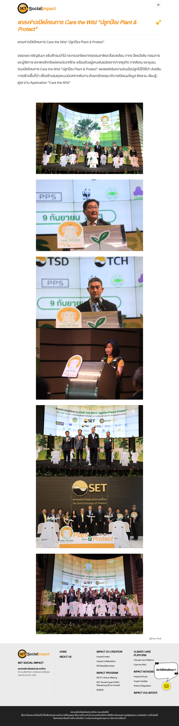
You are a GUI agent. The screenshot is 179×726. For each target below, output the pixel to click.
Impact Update (140, 681)
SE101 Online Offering (107, 677)
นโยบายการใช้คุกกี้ (118, 718)
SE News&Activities (105, 666)
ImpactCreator (103, 656)
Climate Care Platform (144, 660)
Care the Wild (140, 664)
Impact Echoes (140, 676)
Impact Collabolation (106, 661)
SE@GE (100, 690)
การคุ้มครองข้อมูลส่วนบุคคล (97, 718)
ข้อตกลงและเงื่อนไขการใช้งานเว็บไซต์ (68, 718)
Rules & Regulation (142, 686)
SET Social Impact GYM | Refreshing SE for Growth (108, 684)
